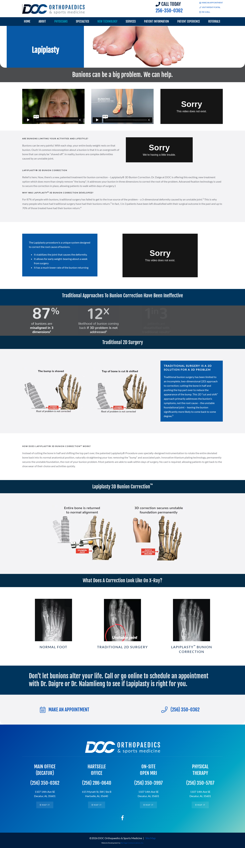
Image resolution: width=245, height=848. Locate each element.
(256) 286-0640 (96, 783)
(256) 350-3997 (148, 783)
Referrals (214, 21)
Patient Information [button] (156, 21)
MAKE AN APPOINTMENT (211, 3)
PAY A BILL (204, 12)
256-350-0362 (169, 11)
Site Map (150, 838)
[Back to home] (53, 9)
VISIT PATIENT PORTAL (209, 7)
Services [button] (131, 21)
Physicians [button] (61, 21)
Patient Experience (188, 21)
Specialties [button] (82, 21)
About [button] (42, 21)
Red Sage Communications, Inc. (132, 843)
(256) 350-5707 (200, 783)
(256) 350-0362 (180, 710)
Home (27, 21)
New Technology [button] (107, 21)
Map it (45, 805)
